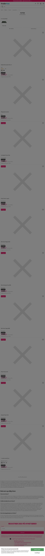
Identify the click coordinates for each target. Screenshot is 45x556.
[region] (22, 551)
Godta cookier (37, 549)
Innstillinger (37, 552)
